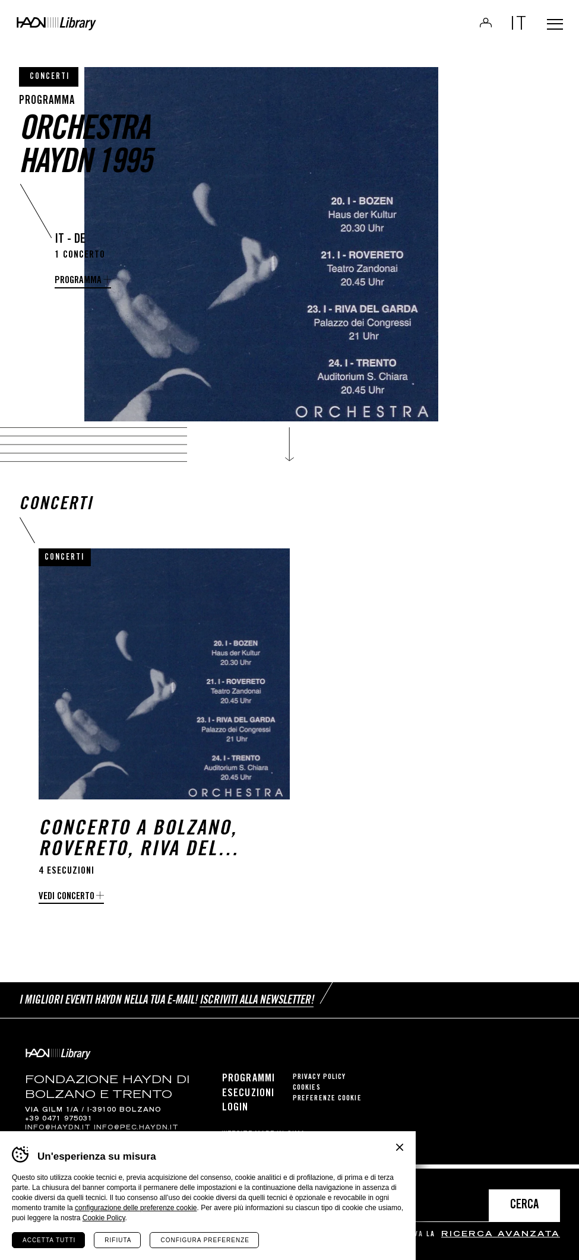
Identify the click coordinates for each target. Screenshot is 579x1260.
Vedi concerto (66, 908)
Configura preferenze (204, 1240)
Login (477, 26)
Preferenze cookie (327, 1103)
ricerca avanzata (500, 1235)
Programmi (248, 1083)
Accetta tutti (49, 1240)
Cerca (524, 1205)
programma (78, 281)
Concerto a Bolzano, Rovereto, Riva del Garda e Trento (138, 851)
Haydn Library (94, 27)
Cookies (307, 1093)
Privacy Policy (319, 1082)
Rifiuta (118, 1240)
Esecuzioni (248, 1098)
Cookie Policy (104, 1218)
